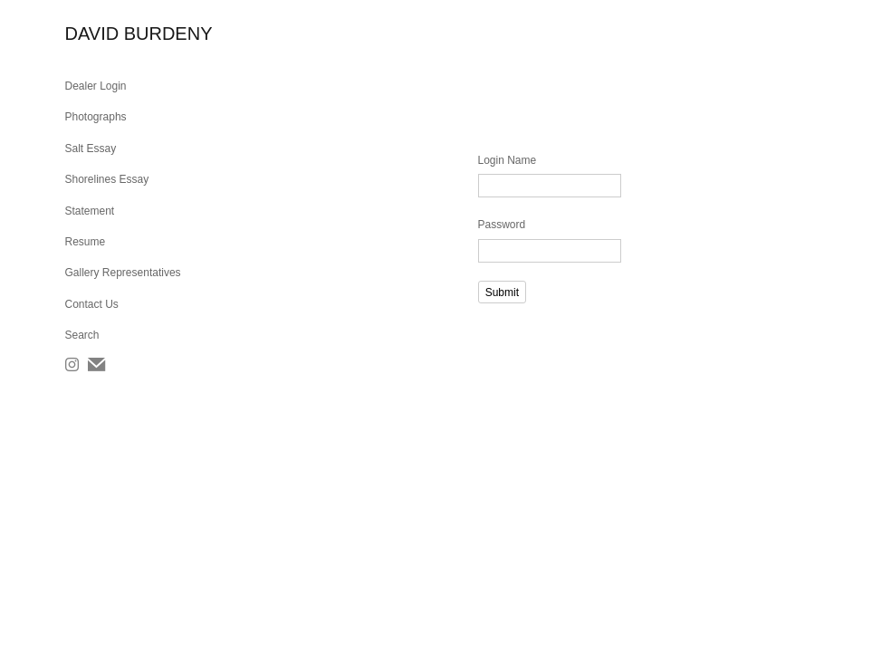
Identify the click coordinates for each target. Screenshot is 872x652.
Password (502, 224)
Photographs (96, 116)
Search (82, 335)
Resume (85, 241)
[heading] (110, 34)
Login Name (507, 160)
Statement (90, 211)
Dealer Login (96, 86)
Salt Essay (91, 148)
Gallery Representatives (123, 272)
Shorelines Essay (107, 179)
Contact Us (92, 304)
